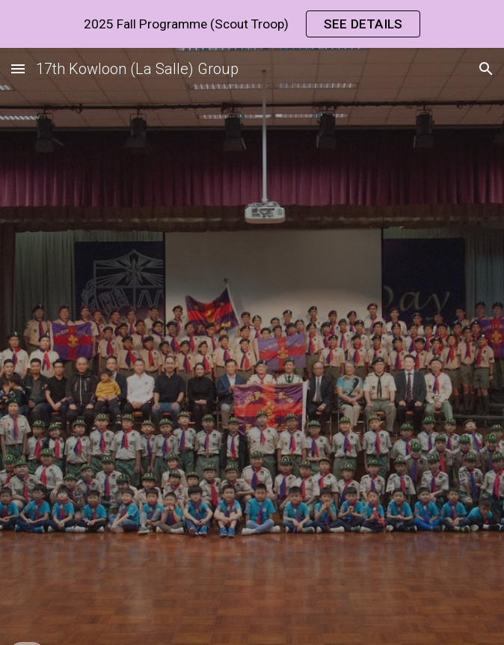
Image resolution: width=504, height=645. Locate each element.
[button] (18, 68)
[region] (252, 24)
